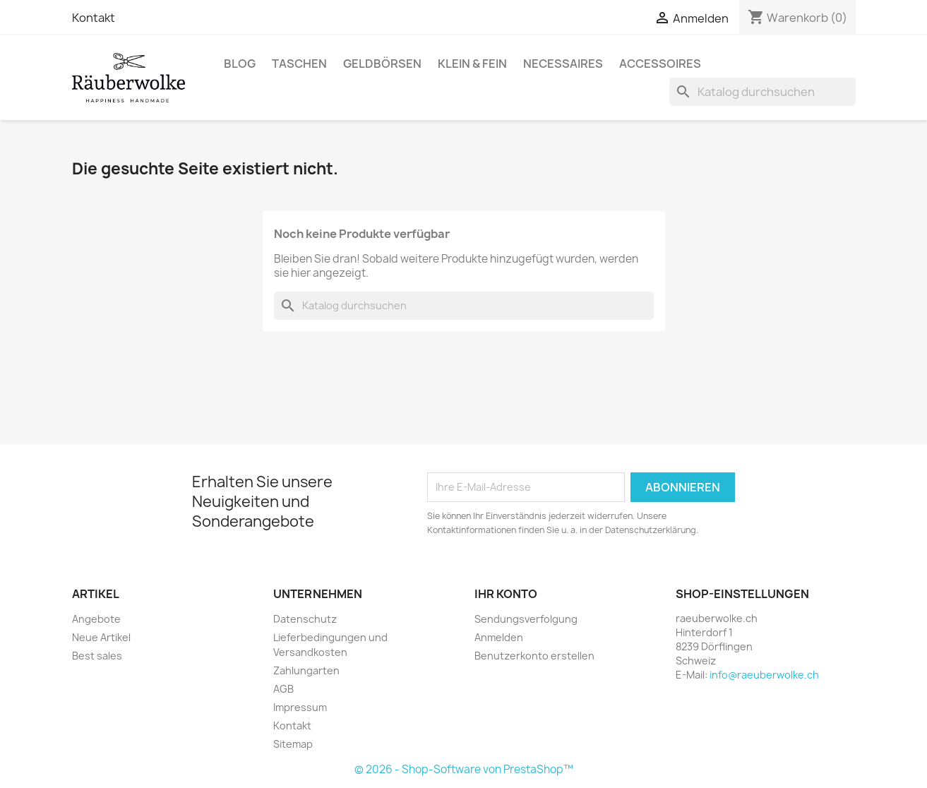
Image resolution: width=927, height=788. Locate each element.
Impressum (300, 707)
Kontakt (93, 17)
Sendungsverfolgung (526, 619)
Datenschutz (305, 619)
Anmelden (498, 637)
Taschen (299, 63)
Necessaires (563, 63)
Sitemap (293, 744)
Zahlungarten (306, 670)
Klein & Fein (472, 63)
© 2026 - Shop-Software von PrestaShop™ (463, 769)
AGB (283, 689)
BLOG (240, 63)
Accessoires (660, 63)
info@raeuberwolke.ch (764, 674)
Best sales (97, 655)
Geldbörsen (382, 63)
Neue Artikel (101, 637)
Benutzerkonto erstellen (534, 655)
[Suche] (762, 92)
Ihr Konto (505, 594)
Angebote (96, 619)
